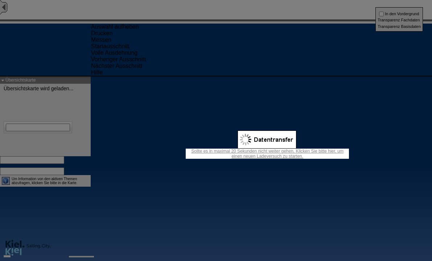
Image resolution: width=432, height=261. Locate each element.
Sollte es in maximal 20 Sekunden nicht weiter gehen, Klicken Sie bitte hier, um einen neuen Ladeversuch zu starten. (267, 154)
